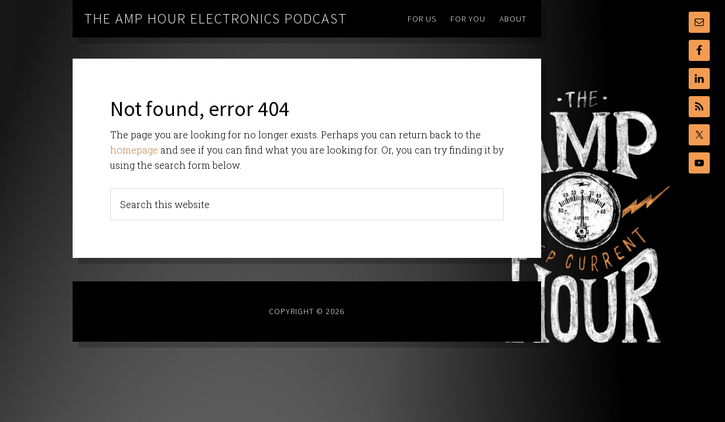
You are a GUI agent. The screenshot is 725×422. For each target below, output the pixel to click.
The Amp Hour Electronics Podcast (215, 18)
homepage (134, 150)
